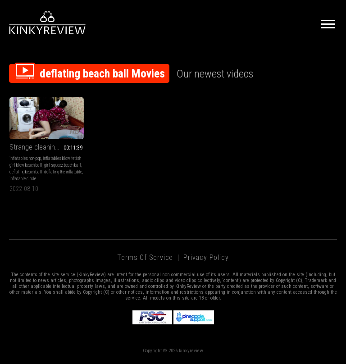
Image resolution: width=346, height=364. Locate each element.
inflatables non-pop (25, 158)
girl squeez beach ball (62, 165)
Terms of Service (145, 257)
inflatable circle (22, 178)
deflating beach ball (25, 171)
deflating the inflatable (63, 171)
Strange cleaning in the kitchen (46, 147)
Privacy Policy (205, 257)
